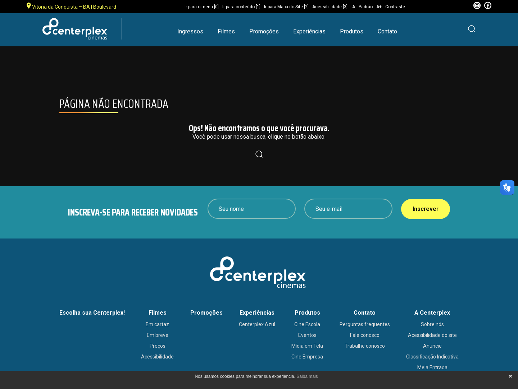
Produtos (351, 31)
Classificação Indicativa (432, 357)
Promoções (264, 31)
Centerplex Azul (257, 324)
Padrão (366, 6)
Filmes (226, 31)
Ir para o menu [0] (202, 6)
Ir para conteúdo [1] (241, 6)
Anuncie (432, 346)
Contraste (395, 6)
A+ (379, 6)
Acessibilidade (157, 357)
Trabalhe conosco (365, 346)
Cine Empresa (307, 357)
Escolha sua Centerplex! (92, 312)
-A (353, 6)
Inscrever (426, 208)
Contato (387, 31)
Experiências (309, 31)
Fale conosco (365, 335)
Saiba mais (307, 376)
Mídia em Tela (307, 346)
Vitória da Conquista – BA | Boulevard (71, 6)
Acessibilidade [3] (329, 6)
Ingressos (190, 31)
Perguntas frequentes (365, 324)
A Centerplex (432, 312)
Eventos (307, 335)
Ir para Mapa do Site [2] (286, 6)
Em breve (157, 335)
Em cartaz (157, 324)
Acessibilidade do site (432, 335)
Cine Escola (307, 324)
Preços (157, 346)
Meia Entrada (432, 367)
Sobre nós (432, 324)
